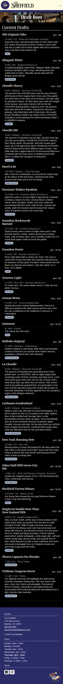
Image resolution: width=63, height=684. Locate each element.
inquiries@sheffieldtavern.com (17, 630)
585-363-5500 (10, 627)
